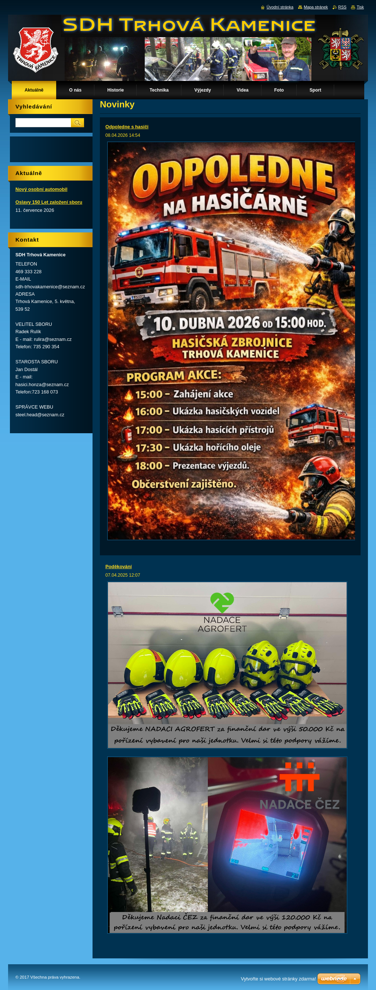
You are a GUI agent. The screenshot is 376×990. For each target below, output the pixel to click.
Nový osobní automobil (41, 189)
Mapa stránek (316, 7)
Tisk (360, 7)
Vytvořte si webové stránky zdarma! (278, 979)
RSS (342, 7)
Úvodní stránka (280, 7)
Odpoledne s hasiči (126, 126)
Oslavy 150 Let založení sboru (48, 202)
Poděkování (118, 566)
